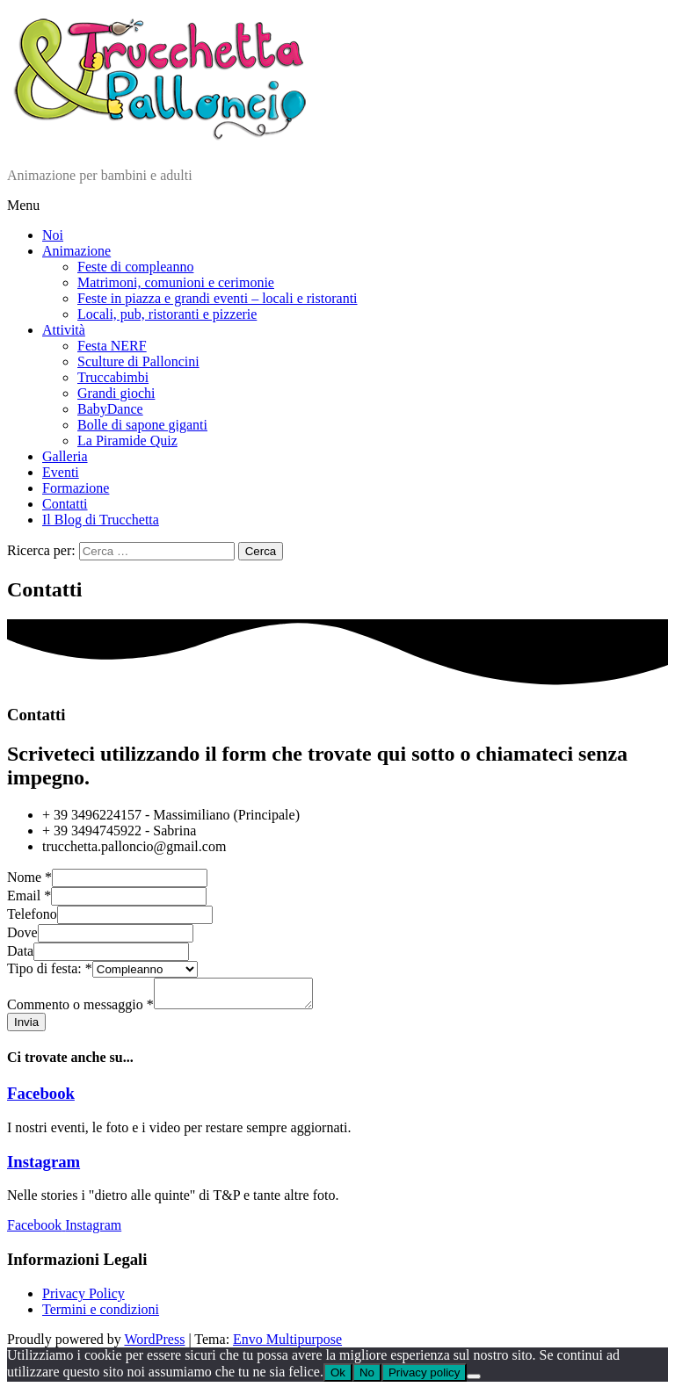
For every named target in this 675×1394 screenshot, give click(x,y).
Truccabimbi (113, 377)
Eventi (60, 472)
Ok (337, 1377)
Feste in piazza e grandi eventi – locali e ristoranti (217, 298)
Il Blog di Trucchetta (100, 519)
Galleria (65, 456)
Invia (26, 1027)
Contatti (65, 503)
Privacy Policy (83, 1298)
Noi (52, 235)
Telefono (32, 913)
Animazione (76, 250)
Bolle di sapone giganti (142, 424)
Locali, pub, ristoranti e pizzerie (167, 314)
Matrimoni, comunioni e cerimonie (175, 282)
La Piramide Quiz (127, 440)
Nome (29, 877)
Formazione (75, 487)
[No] (474, 1381)
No (366, 1377)
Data (20, 950)
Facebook (41, 1098)
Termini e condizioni (100, 1314)
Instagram (43, 1167)
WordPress (154, 1344)
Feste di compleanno (135, 266)
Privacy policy (424, 1377)
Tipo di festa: (49, 968)
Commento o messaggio (80, 1009)
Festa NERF (112, 345)
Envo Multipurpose (287, 1344)
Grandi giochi (116, 393)
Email (29, 895)
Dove (22, 932)
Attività (63, 329)
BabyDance (110, 408)
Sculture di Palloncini (138, 361)
